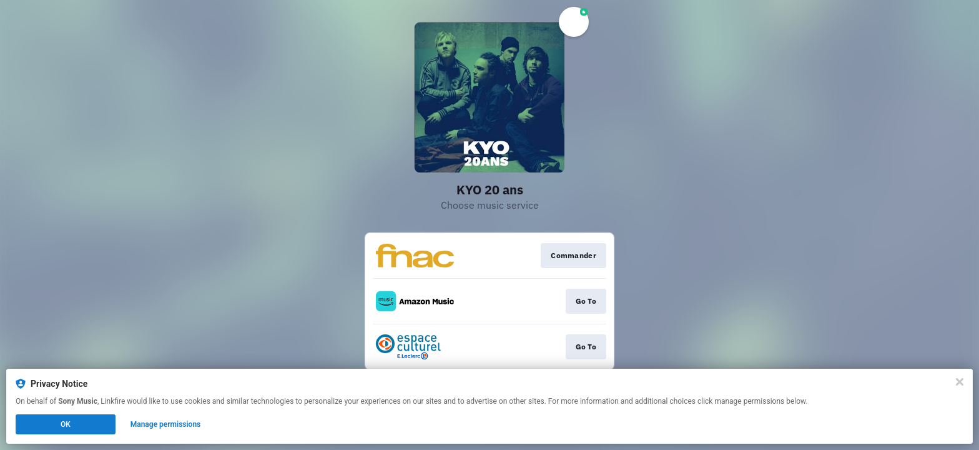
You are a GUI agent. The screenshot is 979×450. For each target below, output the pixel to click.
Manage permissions (165, 424)
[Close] (960, 382)
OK (66, 424)
